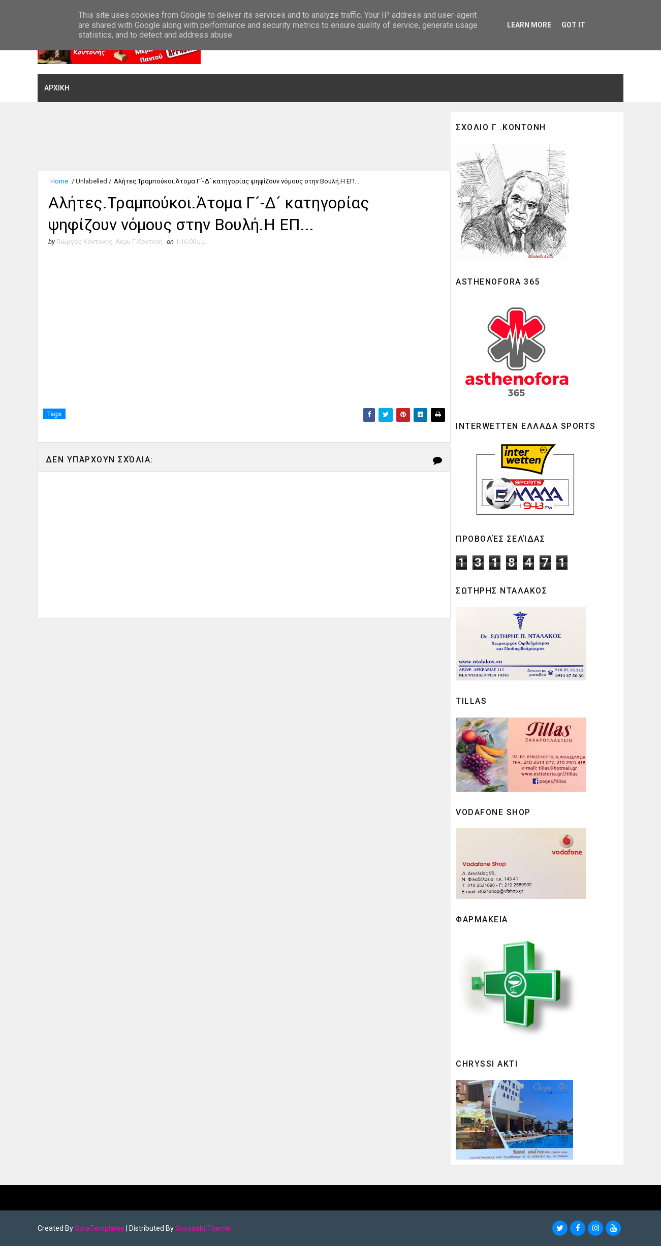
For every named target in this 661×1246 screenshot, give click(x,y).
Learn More (529, 25)
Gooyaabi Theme (203, 1228)
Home (60, 181)
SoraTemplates (100, 1228)
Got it (573, 25)
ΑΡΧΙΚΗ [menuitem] (58, 88)
